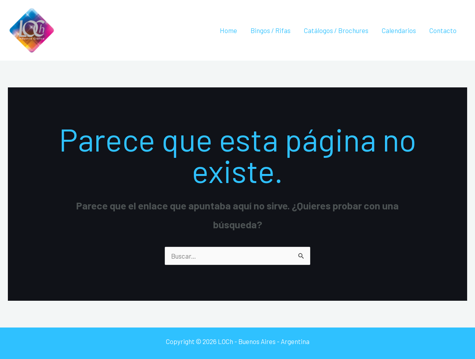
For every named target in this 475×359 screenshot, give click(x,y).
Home (228, 30)
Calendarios (399, 30)
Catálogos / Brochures (336, 30)
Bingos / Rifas (270, 30)
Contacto (443, 30)
